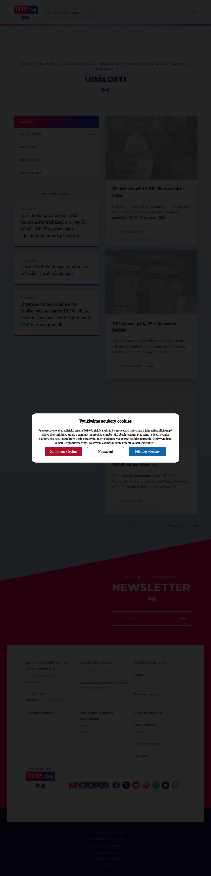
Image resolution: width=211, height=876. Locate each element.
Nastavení (105, 451)
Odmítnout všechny (63, 451)
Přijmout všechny (147, 451)
